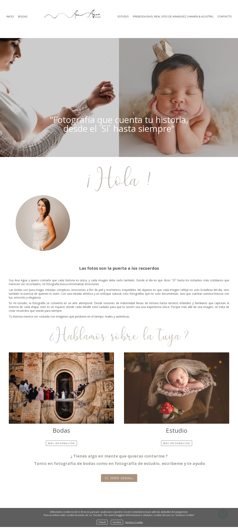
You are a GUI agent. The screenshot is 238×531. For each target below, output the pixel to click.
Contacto (224, 16)
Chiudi (102, 522)
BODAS (22, 16)
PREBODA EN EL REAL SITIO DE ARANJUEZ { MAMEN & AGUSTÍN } (173, 16)
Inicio (10, 16)
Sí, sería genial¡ (119, 478)
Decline (117, 522)
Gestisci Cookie (134, 522)
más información (61, 443)
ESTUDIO (123, 16)
